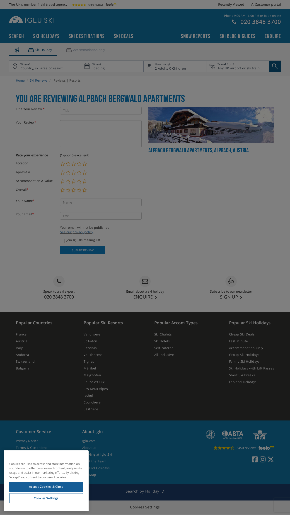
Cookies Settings (46, 498)
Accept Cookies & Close (46, 487)
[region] (46, 481)
